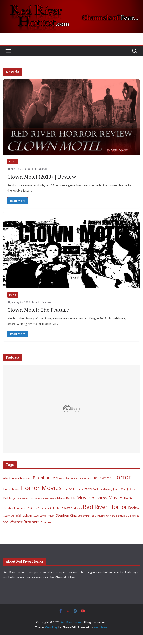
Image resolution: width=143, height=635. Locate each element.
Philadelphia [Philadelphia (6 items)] (45, 508)
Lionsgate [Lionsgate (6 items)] (34, 498)
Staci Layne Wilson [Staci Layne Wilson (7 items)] (44, 515)
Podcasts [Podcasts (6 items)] (76, 508)
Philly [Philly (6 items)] (56, 508)
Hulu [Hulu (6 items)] (65, 489)
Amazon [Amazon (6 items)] (27, 478)
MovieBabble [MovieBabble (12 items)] (66, 498)
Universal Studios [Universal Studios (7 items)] (116, 515)
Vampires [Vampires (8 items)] (133, 515)
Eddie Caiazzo (39, 168)
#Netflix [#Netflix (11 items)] (8, 478)
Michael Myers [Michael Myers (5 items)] (48, 498)
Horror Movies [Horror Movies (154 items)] (41, 488)
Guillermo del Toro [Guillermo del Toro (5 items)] (80, 478)
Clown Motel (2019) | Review (41, 177)
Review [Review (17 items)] (133, 507)
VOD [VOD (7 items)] (6, 522)
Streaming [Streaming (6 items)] (83, 515)
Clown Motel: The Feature (38, 310)
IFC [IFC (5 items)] (70, 489)
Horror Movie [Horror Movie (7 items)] (11, 489)
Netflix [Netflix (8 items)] (128, 498)
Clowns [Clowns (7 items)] (60, 478)
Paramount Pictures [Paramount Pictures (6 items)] (25, 508)
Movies (12, 161)
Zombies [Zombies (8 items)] (45, 522)
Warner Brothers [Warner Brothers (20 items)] (24, 521)
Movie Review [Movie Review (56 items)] (92, 497)
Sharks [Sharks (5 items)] (14, 515)
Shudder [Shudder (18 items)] (25, 515)
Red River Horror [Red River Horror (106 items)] (105, 507)
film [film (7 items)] (67, 478)
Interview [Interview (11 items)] (90, 489)
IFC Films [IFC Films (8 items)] (78, 489)
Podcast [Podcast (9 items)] (65, 508)
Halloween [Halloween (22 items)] (101, 477)
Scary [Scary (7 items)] (6, 515)
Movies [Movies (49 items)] (115, 497)
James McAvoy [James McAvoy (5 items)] (104, 489)
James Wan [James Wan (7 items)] (119, 489)
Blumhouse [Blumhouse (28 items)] (44, 478)
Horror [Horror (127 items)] (121, 477)
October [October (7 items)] (8, 508)
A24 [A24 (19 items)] (18, 477)
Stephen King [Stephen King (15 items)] (66, 515)
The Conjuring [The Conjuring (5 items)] (97, 515)
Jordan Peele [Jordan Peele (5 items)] (21, 498)
